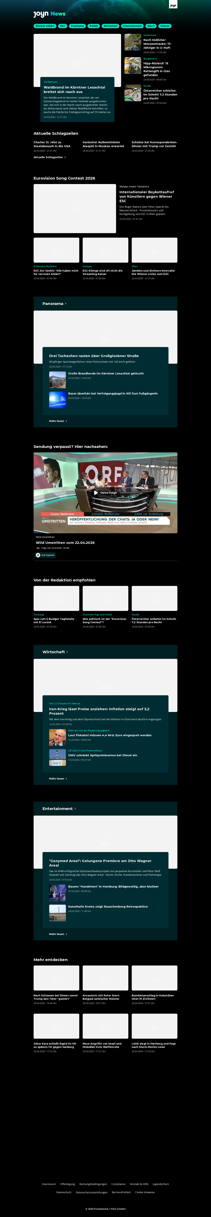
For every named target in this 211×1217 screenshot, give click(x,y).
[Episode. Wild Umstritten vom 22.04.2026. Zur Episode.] (105, 501)
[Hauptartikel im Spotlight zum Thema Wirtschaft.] (55, 651)
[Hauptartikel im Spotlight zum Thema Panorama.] (55, 303)
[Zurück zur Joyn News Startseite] (50, 15)
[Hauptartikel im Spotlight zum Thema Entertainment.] (59, 808)
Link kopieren (45, 555)
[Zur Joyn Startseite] (173, 4)
